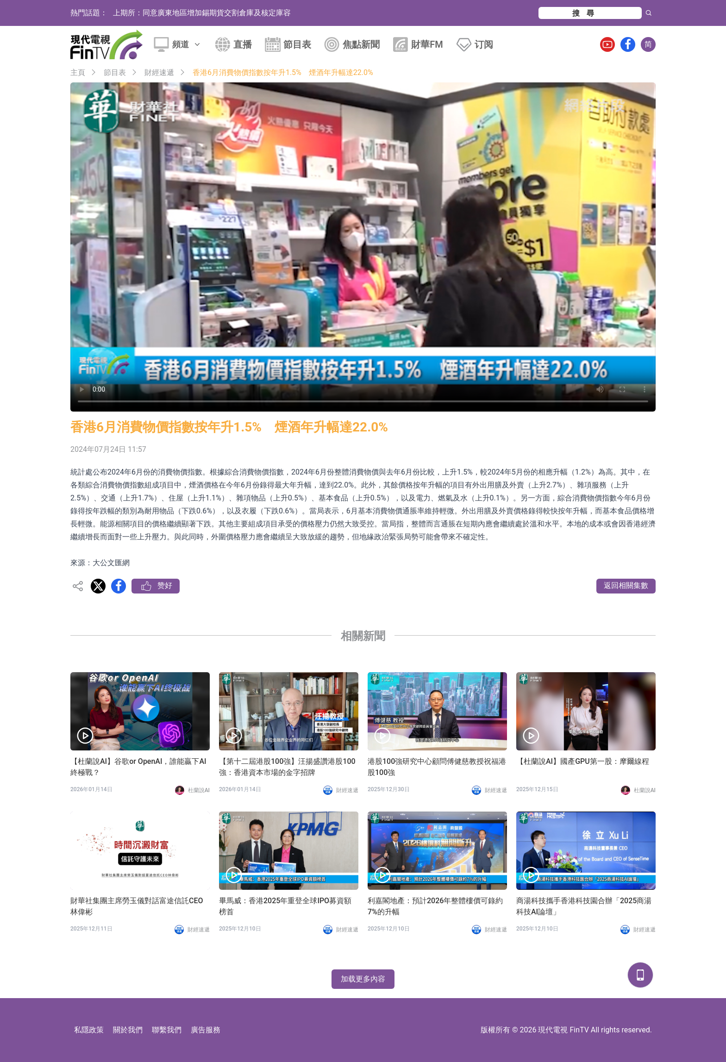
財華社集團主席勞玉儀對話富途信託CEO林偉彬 (136, 906)
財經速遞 (159, 72)
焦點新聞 (361, 44)
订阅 (484, 44)
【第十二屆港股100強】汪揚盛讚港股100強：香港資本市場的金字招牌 (287, 767)
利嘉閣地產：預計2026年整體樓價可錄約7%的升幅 (435, 906)
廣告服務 (205, 1029)
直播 (242, 44)
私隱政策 (89, 1029)
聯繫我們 (167, 1029)
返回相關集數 (626, 585)
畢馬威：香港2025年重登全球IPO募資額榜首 (285, 906)
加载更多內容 (363, 979)
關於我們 (128, 1029)
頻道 (187, 44)
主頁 (77, 72)
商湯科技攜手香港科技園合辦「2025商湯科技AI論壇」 (583, 906)
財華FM (427, 44)
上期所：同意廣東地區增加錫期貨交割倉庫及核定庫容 (202, 12)
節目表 (297, 44)
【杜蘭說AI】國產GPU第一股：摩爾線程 (582, 761)
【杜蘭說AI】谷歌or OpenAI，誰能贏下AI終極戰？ (138, 767)
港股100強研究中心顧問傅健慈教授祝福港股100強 (437, 767)
